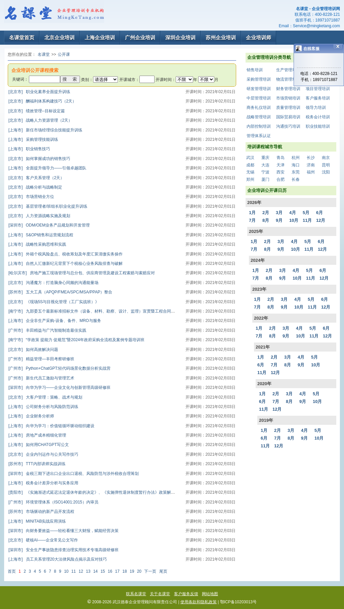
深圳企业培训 (180, 37)
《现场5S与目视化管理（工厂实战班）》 (53, 301)
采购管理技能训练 (33, 139)
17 (117, 571)
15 (102, 571)
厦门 (265, 179)
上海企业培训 (100, 37)
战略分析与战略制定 (35, 187)
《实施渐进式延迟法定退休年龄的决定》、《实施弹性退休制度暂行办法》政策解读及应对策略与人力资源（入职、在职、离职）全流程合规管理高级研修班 (156, 492)
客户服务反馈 (186, 594)
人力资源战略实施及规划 (39, 215)
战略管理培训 (259, 117)
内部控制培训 (259, 126)
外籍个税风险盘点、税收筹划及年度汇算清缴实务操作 (65, 254)
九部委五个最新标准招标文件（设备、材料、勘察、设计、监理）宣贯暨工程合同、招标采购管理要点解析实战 (115, 311)
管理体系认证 (259, 135)
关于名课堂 (160, 594)
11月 (307, 220)
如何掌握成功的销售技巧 (39, 158)
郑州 (250, 179)
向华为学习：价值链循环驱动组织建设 (51, 425)
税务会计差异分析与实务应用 (43, 483)
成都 (250, 165)
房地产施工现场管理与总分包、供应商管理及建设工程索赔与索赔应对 (81, 273)
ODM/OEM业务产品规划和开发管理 (49, 225)
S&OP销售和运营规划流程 (40, 235)
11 (73, 571)
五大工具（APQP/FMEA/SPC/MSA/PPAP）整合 (60, 292)
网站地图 (210, 594)
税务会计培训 (318, 117)
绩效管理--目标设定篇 (36, 111)
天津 (280, 165)
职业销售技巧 (29, 149)
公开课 (64, 54)
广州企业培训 (140, 37)
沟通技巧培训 (288, 126)
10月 (293, 220)
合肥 (280, 179)
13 (88, 571)
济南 (311, 165)
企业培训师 (258, 37)
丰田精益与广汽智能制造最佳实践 (47, 330)
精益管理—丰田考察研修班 (41, 359)
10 (66, 571)
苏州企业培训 (221, 37)
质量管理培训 (288, 107)
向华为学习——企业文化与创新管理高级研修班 (59, 387)
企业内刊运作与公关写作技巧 (43, 454)
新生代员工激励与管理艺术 (41, 378)
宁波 (265, 172)
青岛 (280, 157)
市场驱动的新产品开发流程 (41, 511)
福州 (311, 172)
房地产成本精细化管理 (37, 435)
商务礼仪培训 (259, 107)
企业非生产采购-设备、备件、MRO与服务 (54, 320)
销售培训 (255, 70)
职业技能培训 (318, 126)
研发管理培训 (259, 88)
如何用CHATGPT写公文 (38, 444)
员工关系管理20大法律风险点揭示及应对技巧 (57, 559)
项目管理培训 (318, 88)
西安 (280, 172)
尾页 (163, 571)
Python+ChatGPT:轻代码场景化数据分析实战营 (59, 368)
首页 (12, 571)
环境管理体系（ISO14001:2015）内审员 (53, 502)
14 (95, 571)
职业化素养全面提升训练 (39, 91)
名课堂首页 (21, 37)
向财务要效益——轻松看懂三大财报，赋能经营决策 (63, 530)
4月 (292, 212)
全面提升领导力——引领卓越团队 (47, 168)
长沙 (311, 157)
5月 (306, 212)
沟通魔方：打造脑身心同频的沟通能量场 (53, 282)
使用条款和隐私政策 (198, 602)
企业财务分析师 (31, 416)
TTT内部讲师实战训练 (37, 463)
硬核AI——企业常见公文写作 (43, 540)
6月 (319, 212)
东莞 (296, 172)
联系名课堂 (136, 594)
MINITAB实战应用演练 (37, 521)
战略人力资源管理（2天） (40, 120)
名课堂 (44, 54)
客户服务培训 (318, 98)
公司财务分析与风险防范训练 (43, 406)
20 (139, 571)
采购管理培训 (259, 79)
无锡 (250, 172)
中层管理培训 (259, 98)
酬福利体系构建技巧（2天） (42, 101)
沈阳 (326, 172)
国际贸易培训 (288, 117)
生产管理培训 (288, 70)
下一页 (150, 571)
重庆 (265, 157)
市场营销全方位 (31, 196)
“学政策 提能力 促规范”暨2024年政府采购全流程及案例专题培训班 (76, 339)
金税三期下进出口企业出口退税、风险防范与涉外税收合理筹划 (73, 473)
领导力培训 (316, 107)
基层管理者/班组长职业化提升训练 (47, 206)
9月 (279, 220)
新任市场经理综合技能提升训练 (45, 130)
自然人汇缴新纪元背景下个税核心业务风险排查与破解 (65, 263)
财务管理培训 (288, 88)
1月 (252, 212)
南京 (326, 157)
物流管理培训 (288, 79)
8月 (265, 220)
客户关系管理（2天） (36, 177)
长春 (296, 179)
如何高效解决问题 (33, 349)
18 (124, 571)
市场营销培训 (288, 98)
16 (110, 571)
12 (81, 571)
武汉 (250, 157)
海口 (296, 165)
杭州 (296, 157)
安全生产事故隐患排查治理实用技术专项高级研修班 (63, 549)
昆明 (326, 165)
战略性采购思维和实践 (37, 244)
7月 (252, 220)
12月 (320, 220)
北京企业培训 (59, 37)
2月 (265, 212)
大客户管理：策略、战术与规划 (45, 397)
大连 (265, 165)
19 (132, 571)
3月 (279, 212)
